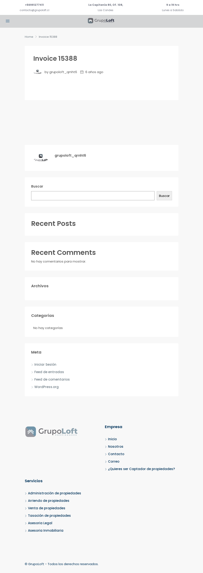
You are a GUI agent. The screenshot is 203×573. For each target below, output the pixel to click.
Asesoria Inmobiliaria (45, 530)
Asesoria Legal (40, 523)
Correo (113, 461)
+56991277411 (34, 5)
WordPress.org (46, 387)
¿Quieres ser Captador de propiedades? (141, 469)
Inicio (112, 439)
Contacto (116, 454)
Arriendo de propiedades (48, 500)
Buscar (37, 186)
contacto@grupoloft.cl (34, 10)
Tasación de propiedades (49, 515)
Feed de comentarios (52, 379)
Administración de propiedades (54, 493)
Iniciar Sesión (45, 364)
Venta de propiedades (46, 508)
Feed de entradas (49, 372)
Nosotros (115, 446)
